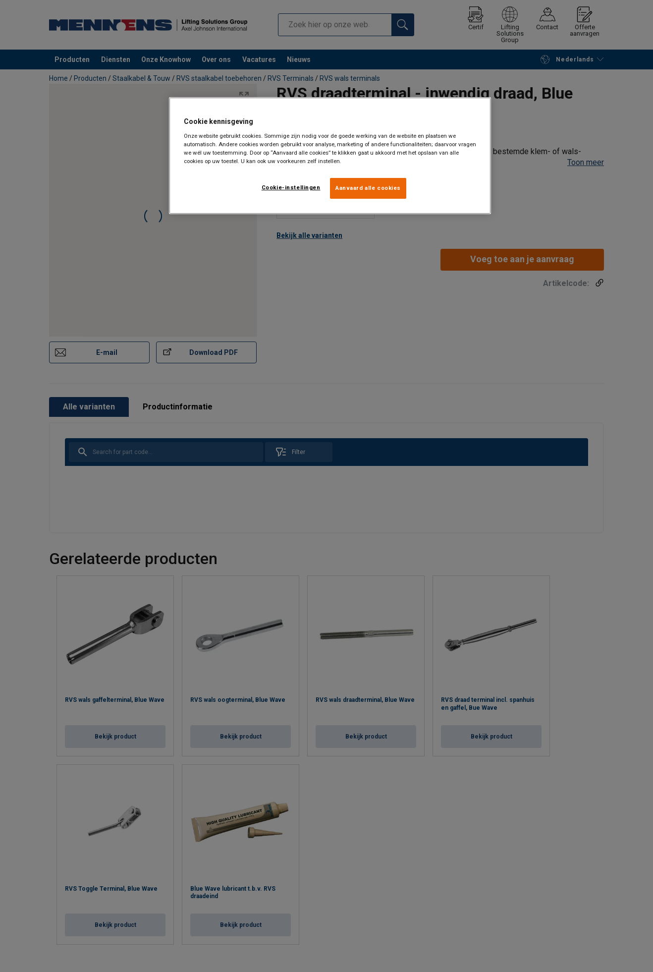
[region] (330, 155)
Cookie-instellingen (291, 187)
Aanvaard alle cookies (368, 187)
